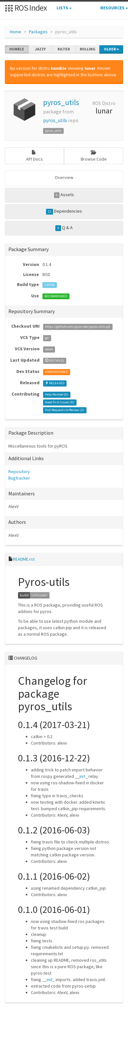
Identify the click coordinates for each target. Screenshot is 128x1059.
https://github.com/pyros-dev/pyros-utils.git (77, 326)
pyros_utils (61, 102)
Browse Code (94, 156)
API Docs (34, 156)
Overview (64, 177)
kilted (64, 49)
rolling (88, 49)
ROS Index (26, 7)
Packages (38, 32)
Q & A (64, 228)
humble (16, 49)
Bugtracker (19, 478)
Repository (19, 471)
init (82, 776)
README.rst (24, 559)
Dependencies (64, 211)
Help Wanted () (56, 394)
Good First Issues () (59, 402)
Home (15, 32)
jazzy (40, 49)
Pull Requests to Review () (64, 410)
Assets (64, 195)
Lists (64, 8)
